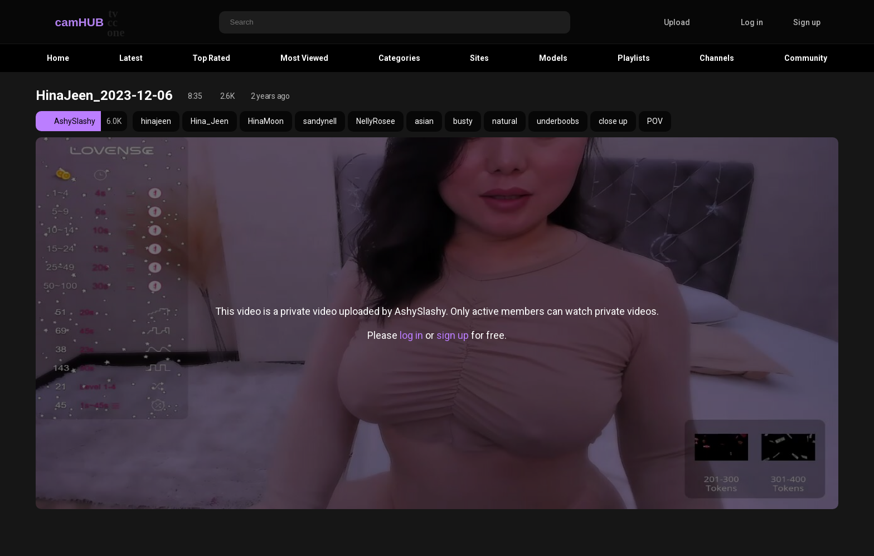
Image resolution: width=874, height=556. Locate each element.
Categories (399, 58)
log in (411, 335)
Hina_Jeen (210, 121)
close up (613, 121)
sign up (452, 335)
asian (424, 121)
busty (463, 121)
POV (655, 121)
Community (805, 58)
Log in (752, 22)
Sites (479, 58)
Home (58, 58)
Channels (717, 58)
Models (553, 58)
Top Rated (211, 58)
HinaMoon (266, 121)
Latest (131, 58)
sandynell (320, 121)
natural (504, 121)
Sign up (806, 22)
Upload (668, 22)
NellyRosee (375, 121)
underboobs (558, 121)
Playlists (634, 58)
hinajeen (156, 121)
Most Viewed (304, 58)
